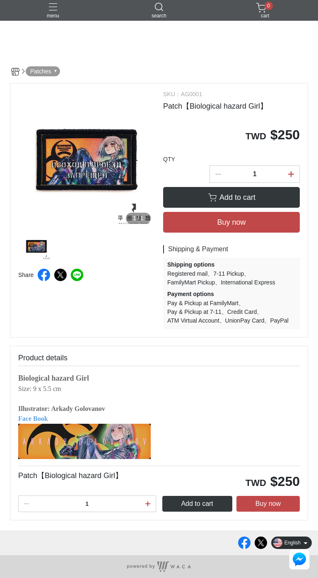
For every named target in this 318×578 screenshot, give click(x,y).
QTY (169, 159)
